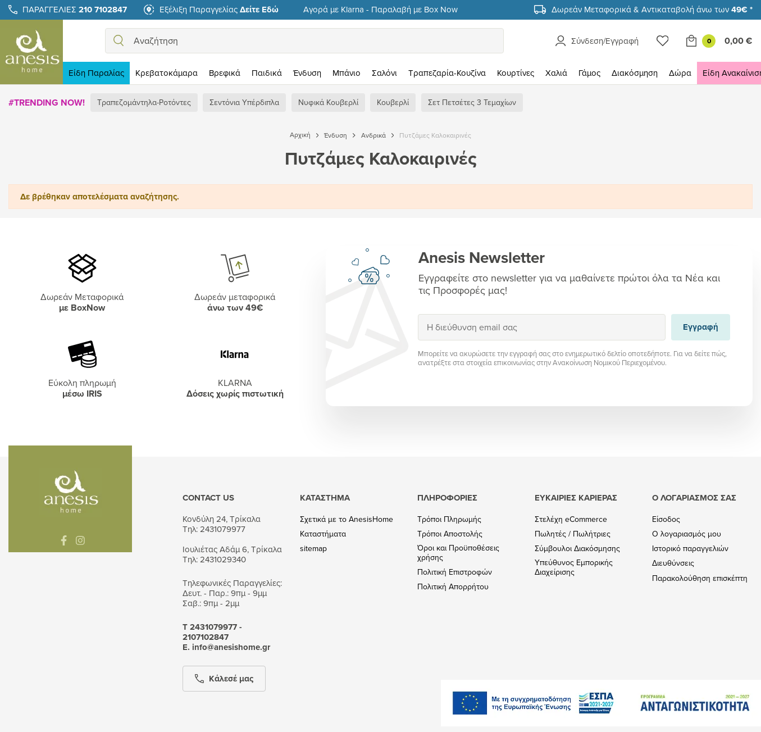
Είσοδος (666, 519)
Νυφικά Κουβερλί (328, 102)
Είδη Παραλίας (96, 73)
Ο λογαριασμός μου (686, 534)
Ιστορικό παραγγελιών (690, 548)
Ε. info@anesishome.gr (226, 647)
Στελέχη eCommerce (571, 519)
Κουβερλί (393, 102)
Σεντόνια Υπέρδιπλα (244, 102)
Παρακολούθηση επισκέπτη (700, 578)
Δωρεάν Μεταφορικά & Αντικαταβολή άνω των (652, 9)
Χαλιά (556, 73)
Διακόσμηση (635, 73)
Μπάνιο (346, 73)
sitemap (313, 548)
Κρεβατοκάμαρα (166, 73)
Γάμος (589, 73)
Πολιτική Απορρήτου (453, 587)
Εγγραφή (417, 313)
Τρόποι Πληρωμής (449, 519)
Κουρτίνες (515, 73)
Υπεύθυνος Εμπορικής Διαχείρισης (574, 567)
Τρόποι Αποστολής (449, 534)
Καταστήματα (323, 534)
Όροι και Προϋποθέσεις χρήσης (458, 552)
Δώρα (680, 73)
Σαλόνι (384, 73)
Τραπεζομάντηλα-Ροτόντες (144, 102)
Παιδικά (267, 73)
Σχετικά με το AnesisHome (346, 519)
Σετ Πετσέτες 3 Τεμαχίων (472, 102)
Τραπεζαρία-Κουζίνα (447, 73)
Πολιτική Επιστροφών (454, 572)
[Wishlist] (662, 41)
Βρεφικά (224, 73)
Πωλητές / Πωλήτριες (572, 534)
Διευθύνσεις (673, 563)
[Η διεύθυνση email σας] (542, 327)
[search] (118, 40)
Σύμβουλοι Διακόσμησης (577, 548)
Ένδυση (307, 73)
